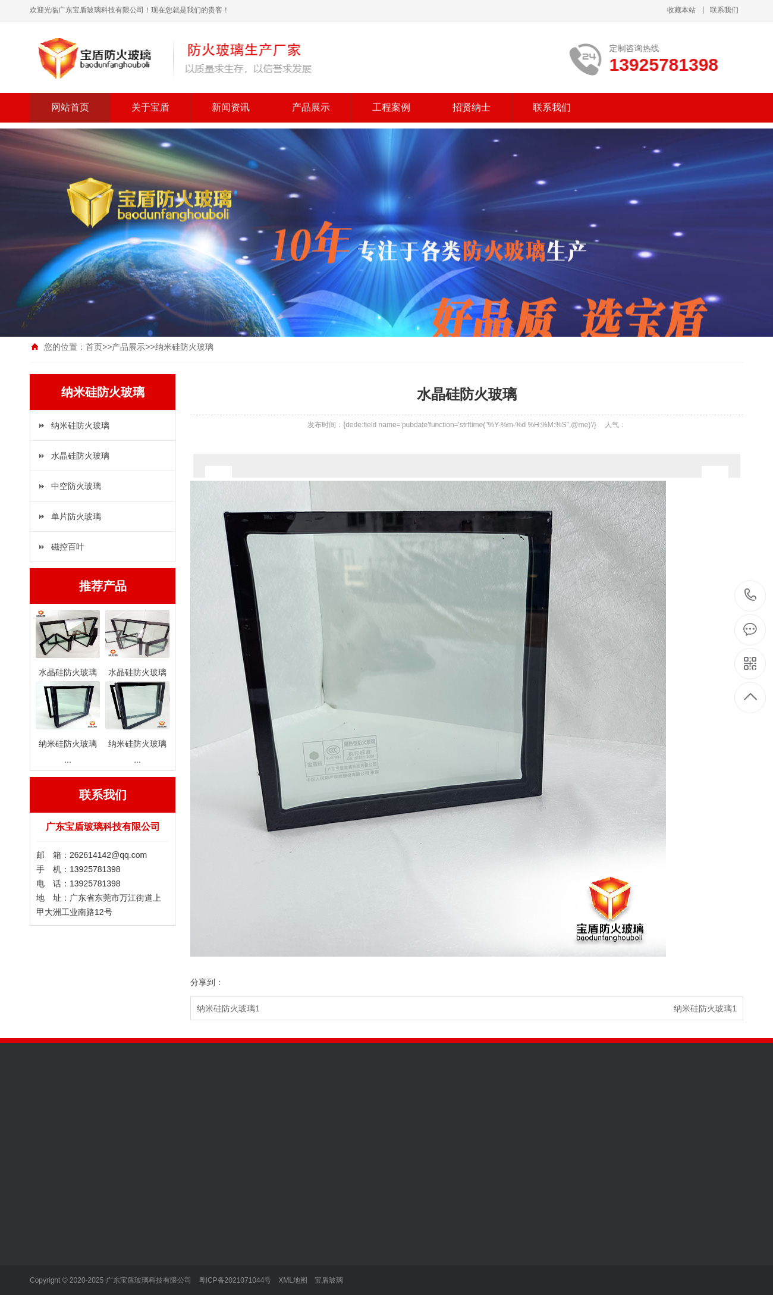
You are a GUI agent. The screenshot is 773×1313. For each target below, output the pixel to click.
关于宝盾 (150, 98)
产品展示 (311, 98)
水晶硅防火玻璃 (80, 455)
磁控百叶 (67, 546)
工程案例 (391, 98)
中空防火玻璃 (76, 486)
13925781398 (750, 595)
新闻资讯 (231, 98)
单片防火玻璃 (76, 516)
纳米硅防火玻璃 (80, 425)
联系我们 (552, 98)
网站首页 (70, 98)
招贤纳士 (472, 98)
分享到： (207, 982)
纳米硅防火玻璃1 (228, 1008)
